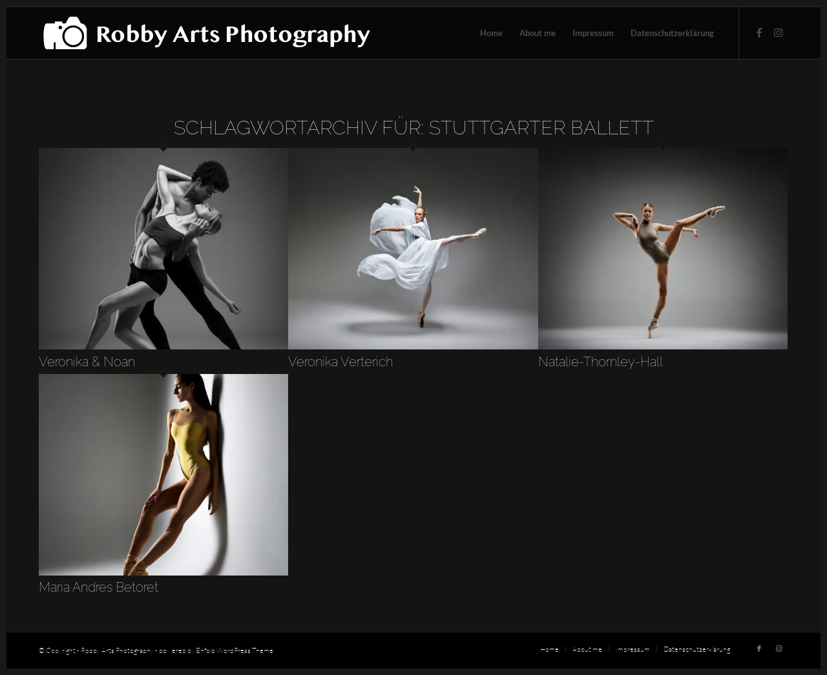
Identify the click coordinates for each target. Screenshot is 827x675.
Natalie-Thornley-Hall (600, 361)
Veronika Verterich (340, 361)
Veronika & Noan (87, 361)
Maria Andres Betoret (98, 587)
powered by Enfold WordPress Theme (216, 650)
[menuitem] (491, 33)
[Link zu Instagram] (778, 32)
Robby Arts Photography (117, 650)
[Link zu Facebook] (759, 32)
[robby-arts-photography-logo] (207, 33)
